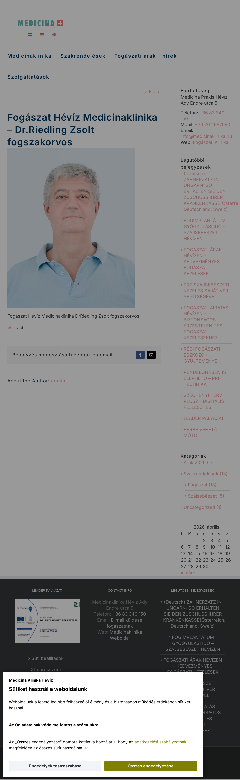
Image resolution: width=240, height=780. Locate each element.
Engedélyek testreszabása (55, 765)
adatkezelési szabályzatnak (160, 741)
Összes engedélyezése (151, 765)
